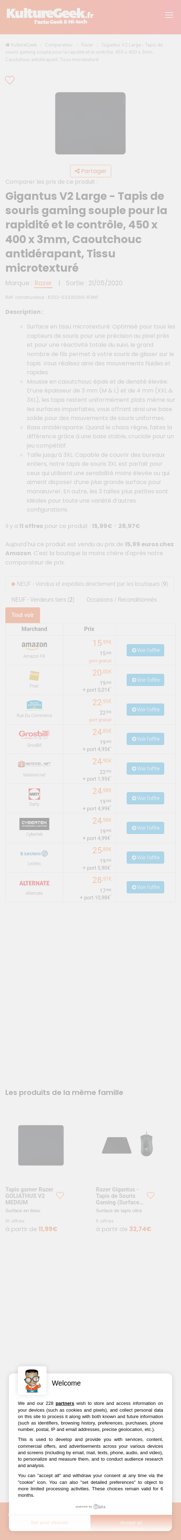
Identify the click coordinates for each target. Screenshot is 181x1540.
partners (64, 1403)
